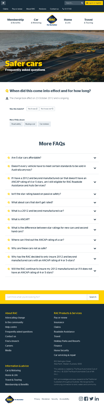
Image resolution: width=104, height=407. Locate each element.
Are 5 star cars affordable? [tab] (26, 157)
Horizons (42, 9)
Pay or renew (17, 9)
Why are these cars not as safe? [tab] (29, 248)
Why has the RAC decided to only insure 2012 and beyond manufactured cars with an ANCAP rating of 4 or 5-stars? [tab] (44, 259)
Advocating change (15, 318)
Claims (5, 9)
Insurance (59, 322)
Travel (57, 336)
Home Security (61, 350)
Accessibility (64, 399)
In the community (14, 322)
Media (8, 350)
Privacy (37, 399)
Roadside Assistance (64, 332)
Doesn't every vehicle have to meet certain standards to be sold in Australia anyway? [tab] (48, 168)
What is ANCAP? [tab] (20, 219)
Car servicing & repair (65, 355)
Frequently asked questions (19, 332)
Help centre (11, 327)
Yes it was (33, 109)
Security (54, 399)
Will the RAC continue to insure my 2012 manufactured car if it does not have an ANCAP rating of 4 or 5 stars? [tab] (51, 271)
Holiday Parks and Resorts (67, 341)
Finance (58, 346)
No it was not (47, 109)
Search (92, 297)
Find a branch (12, 341)
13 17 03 (67, 9)
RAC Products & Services (68, 313)
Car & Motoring (13, 370)
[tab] (15, 21)
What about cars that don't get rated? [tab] (32, 202)
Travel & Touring (13, 380)
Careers (9, 346)
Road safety (16, 124)
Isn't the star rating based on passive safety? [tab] (36, 194)
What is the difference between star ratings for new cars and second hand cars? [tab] (49, 230)
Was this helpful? (17, 109)
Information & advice (17, 366)
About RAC (30, 9)
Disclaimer (46, 399)
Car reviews (44, 124)
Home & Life (11, 375)
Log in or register (94, 3)
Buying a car (30, 124)
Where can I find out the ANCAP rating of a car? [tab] (37, 240)
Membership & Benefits (17, 384)
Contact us (54, 9)
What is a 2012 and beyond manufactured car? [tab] (37, 211)
